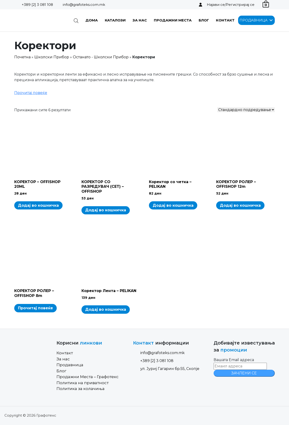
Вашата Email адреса (234, 360)
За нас (140, 20)
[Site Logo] (38, 20)
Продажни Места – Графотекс (87, 376)
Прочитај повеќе (30, 93)
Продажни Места (173, 20)
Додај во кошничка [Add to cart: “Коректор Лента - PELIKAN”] (105, 309)
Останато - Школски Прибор (101, 57)
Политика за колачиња (80, 388)
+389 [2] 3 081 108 (37, 4)
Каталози (115, 20)
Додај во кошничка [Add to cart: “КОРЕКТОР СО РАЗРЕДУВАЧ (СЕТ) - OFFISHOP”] (105, 210)
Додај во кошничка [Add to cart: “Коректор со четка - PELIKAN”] (173, 205)
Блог (204, 20)
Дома (91, 20)
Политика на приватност (82, 382)
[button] (254, 20)
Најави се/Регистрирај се (230, 4)
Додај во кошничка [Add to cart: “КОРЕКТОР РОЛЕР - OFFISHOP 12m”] (240, 205)
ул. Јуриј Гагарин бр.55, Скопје (166, 368)
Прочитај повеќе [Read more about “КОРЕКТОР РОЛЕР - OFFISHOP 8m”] (35, 308)
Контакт (225, 20)
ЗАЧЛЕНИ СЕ (244, 373)
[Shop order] (246, 109)
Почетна (22, 57)
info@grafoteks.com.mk (84, 4)
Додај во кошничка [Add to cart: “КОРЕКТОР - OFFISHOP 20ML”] (38, 205)
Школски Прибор (51, 57)
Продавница (69, 364)
